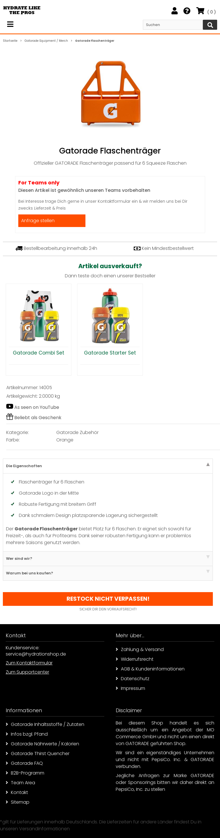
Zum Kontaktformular (29, 663)
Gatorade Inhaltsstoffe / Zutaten (45, 724)
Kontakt (17, 792)
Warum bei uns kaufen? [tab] (108, 573)
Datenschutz (132, 678)
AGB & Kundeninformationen (150, 669)
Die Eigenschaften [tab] (108, 466)
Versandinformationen (44, 828)
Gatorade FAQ (24, 763)
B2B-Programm (25, 773)
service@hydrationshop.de (36, 654)
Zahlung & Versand (140, 649)
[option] (38, 330)
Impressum (130, 688)
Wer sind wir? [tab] (108, 558)
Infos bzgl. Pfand (27, 734)
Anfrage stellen (38, 220)
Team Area (20, 782)
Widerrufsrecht (134, 659)
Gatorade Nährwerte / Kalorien (42, 744)
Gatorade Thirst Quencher (37, 753)
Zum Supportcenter (27, 672)
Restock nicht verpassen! (108, 599)
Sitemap (17, 802)
